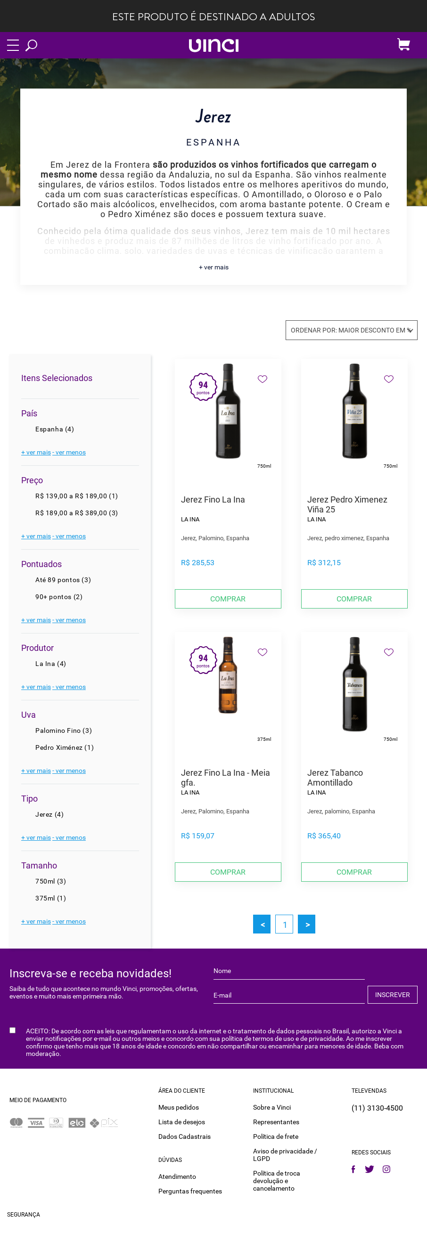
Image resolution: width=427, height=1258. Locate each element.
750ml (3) (50, 881)
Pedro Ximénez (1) (64, 747)
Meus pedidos (178, 1107)
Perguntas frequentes (190, 1190)
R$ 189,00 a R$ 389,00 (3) (76, 513)
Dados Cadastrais (184, 1136)
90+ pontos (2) (58, 597)
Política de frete (275, 1136)
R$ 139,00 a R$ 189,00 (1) (76, 496)
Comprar (228, 598)
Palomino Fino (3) (63, 730)
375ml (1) (50, 898)
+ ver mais (214, 267)
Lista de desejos (181, 1121)
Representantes (276, 1121)
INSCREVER (392, 994)
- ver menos (69, 452)
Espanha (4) (54, 429)
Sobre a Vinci (272, 1107)
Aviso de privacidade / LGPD (285, 1154)
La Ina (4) (50, 663)
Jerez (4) (49, 814)
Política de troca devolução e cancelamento (276, 1180)
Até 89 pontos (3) (63, 580)
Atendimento (177, 1176)
